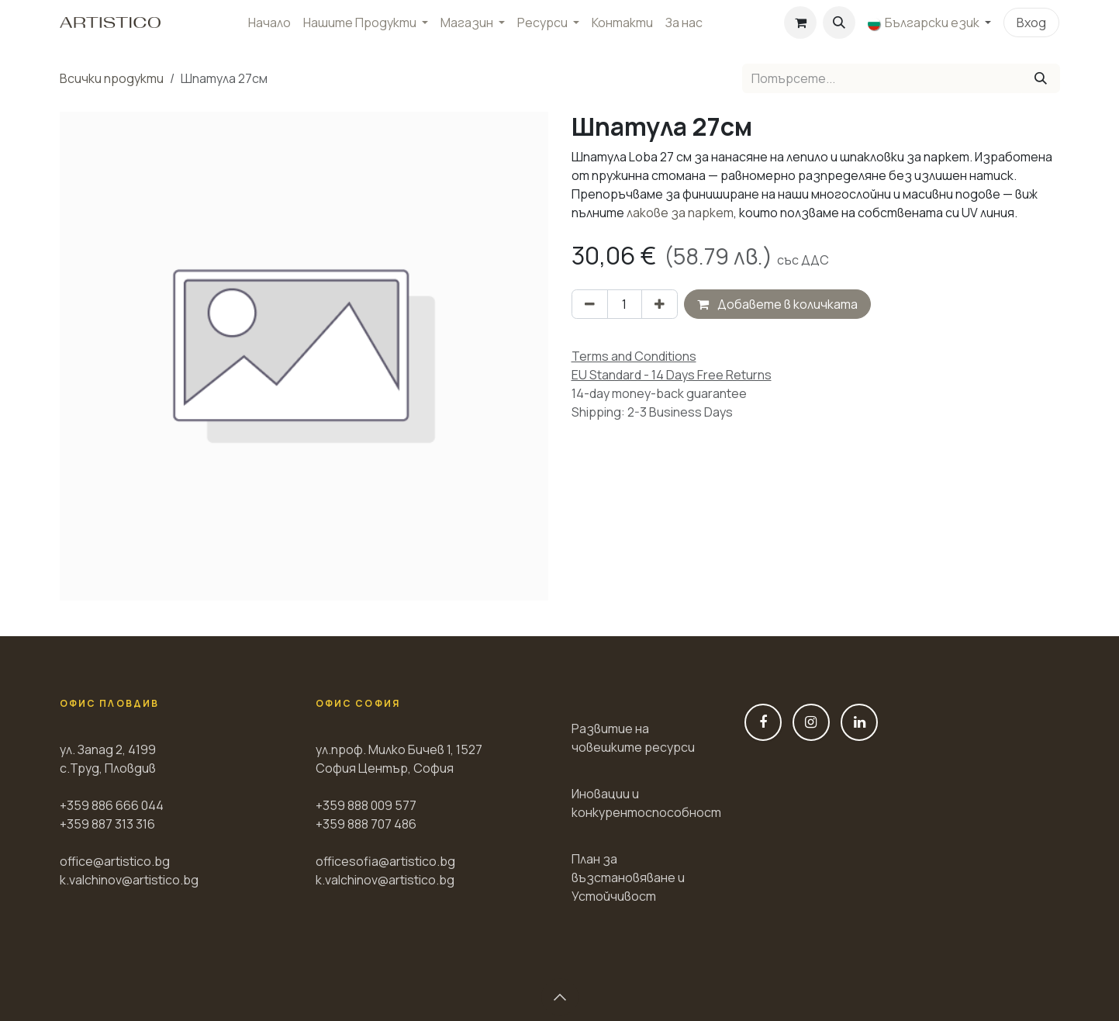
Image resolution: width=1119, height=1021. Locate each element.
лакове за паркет (680, 212)
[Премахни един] (590, 304)
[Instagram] (811, 722)
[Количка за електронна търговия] (800, 22)
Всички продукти (112, 78)
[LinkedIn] (859, 722)
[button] (839, 22)
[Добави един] (659, 304)
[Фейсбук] (763, 722)
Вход (1031, 22)
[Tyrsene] (1040, 78)
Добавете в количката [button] (777, 304)
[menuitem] (269, 22)
